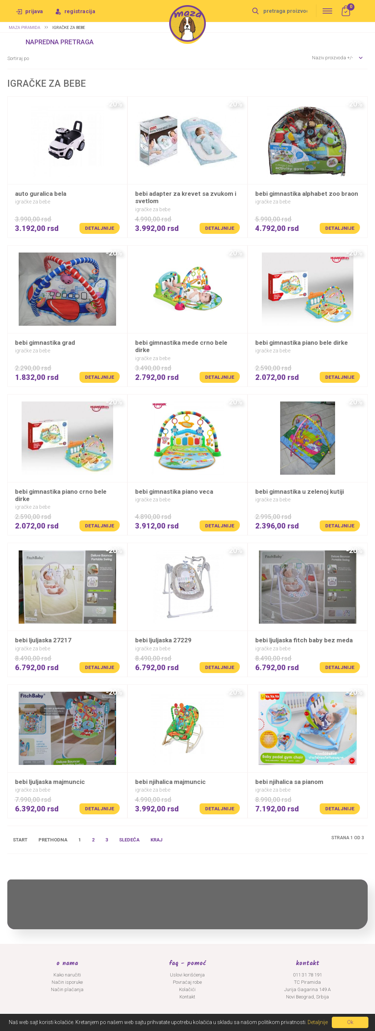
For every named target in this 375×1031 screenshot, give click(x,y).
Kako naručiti (67, 975)
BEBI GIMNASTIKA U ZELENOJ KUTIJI (299, 491)
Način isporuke (67, 982)
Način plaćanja (67, 989)
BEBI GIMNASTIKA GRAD (45, 342)
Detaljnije (99, 228)
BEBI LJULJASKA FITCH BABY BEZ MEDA (304, 640)
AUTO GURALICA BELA (40, 193)
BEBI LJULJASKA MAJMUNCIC (50, 781)
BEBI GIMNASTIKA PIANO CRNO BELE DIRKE (61, 495)
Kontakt (187, 997)
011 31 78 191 (307, 975)
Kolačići (187, 989)
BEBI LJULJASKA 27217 (43, 640)
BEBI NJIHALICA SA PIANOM (289, 781)
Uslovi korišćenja (187, 975)
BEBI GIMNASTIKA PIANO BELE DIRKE (301, 342)
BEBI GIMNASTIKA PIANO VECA (174, 491)
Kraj (157, 840)
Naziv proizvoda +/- (332, 57)
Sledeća (129, 840)
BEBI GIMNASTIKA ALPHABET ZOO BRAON (306, 193)
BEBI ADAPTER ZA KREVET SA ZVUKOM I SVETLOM (185, 197)
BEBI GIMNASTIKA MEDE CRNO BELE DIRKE (181, 346)
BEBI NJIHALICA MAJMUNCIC (170, 781)
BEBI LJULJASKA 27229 (163, 640)
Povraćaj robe (187, 982)
